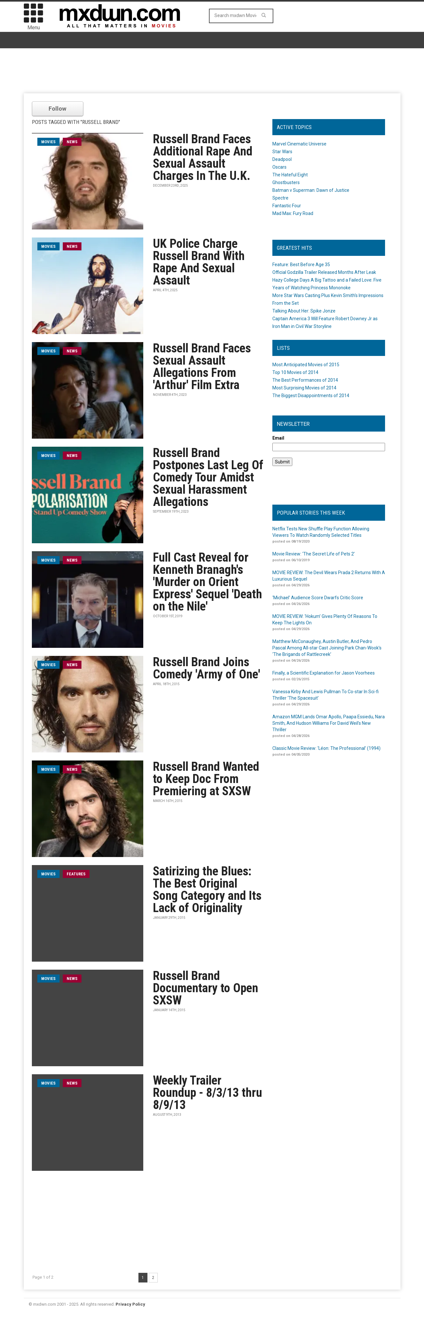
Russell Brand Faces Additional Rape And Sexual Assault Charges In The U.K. (202, 157)
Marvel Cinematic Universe (299, 143)
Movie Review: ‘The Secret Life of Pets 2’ (313, 553)
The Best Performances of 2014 (305, 380)
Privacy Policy (130, 1304)
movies (48, 141)
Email (278, 438)
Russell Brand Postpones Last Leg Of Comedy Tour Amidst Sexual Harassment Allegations (208, 477)
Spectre (280, 197)
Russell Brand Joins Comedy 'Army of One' (206, 668)
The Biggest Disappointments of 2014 (310, 395)
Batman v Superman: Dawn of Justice (310, 190)
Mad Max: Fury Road (292, 213)
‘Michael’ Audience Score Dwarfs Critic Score (317, 597)
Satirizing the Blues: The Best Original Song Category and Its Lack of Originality (207, 889)
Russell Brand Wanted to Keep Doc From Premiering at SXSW (206, 779)
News (72, 141)
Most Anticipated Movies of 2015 (305, 364)
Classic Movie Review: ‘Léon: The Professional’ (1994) (326, 748)
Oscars (279, 167)
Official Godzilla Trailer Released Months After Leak (324, 272)
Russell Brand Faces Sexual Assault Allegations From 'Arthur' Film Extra (202, 366)
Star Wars (282, 151)
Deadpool (282, 159)
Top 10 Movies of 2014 (295, 372)
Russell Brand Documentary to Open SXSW (205, 988)
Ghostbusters (286, 182)
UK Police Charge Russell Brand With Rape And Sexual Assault (199, 262)
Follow (57, 108)
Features (76, 874)
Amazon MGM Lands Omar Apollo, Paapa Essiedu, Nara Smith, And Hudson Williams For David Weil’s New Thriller (328, 723)
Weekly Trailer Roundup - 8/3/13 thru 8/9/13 (207, 1092)
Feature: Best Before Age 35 (301, 264)
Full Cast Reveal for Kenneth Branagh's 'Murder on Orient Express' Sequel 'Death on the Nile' (207, 581)
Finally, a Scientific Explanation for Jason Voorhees (323, 673)
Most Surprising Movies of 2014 (304, 387)
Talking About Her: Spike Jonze (303, 310)
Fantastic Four (286, 205)
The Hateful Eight (290, 174)
